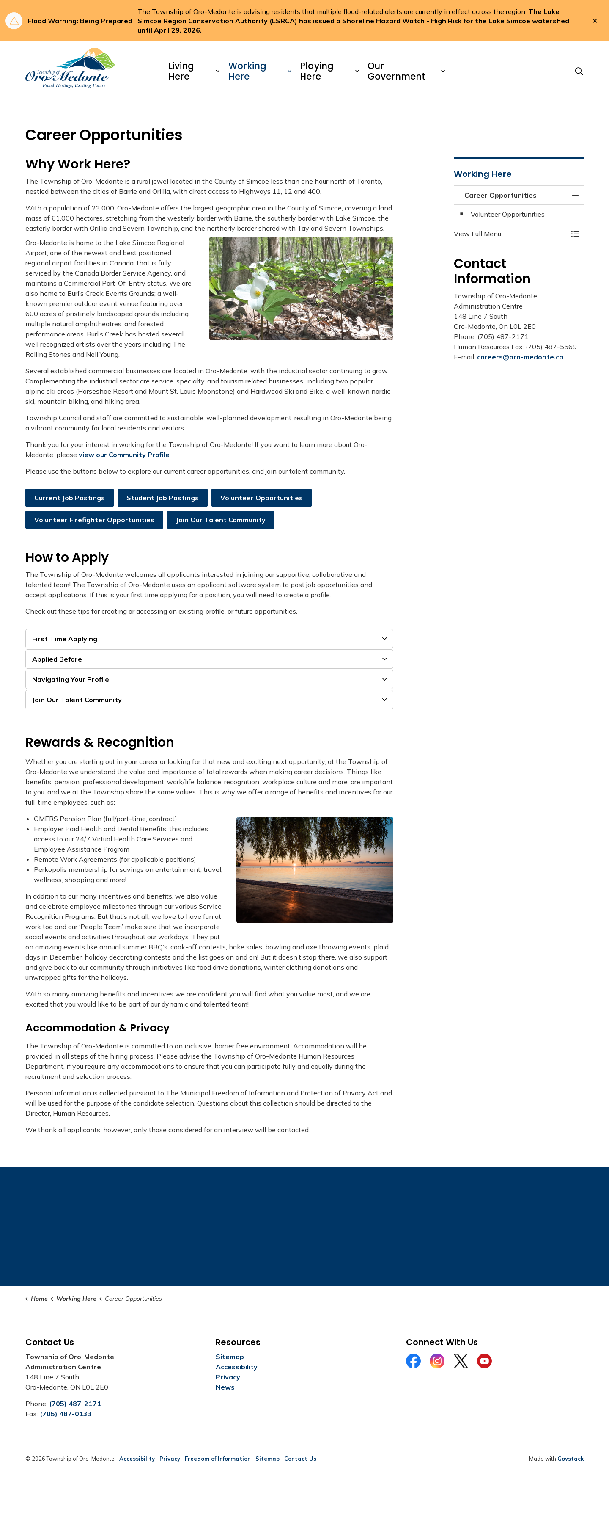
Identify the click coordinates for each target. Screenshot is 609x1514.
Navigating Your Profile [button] (70, 679)
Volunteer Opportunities (261, 497)
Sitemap (230, 1356)
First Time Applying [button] (64, 638)
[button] (510, 233)
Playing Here (317, 71)
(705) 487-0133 (66, 1413)
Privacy (228, 1377)
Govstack (570, 1458)
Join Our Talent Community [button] (77, 699)
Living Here (181, 71)
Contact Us (300, 1458)
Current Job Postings (69, 497)
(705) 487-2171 (75, 1403)
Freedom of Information (218, 1458)
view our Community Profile (124, 454)
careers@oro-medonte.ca (520, 357)
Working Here (247, 71)
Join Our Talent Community (220, 519)
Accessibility (237, 1366)
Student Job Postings (162, 497)
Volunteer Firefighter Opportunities (94, 519)
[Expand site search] (579, 71)
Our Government (396, 71)
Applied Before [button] (57, 659)
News (225, 1387)
